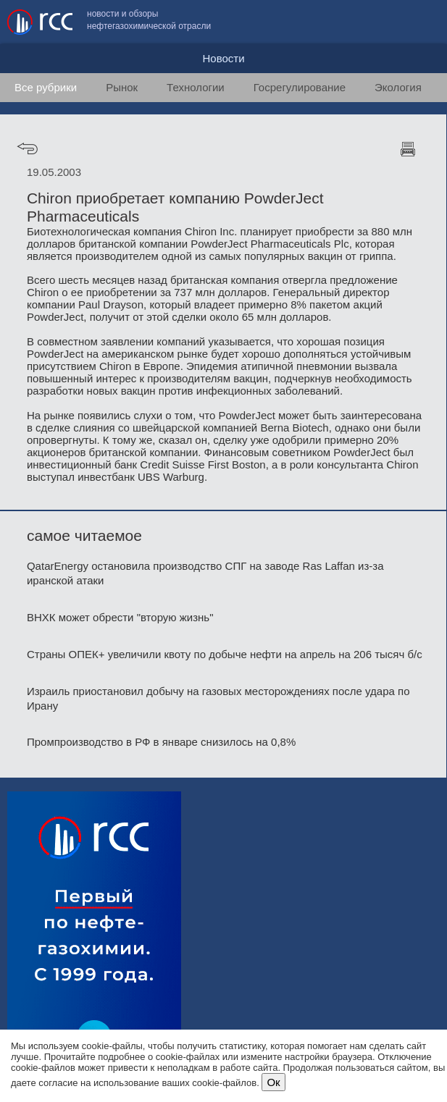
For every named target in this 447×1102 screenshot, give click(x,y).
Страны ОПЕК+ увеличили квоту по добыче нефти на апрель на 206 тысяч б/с (224, 654)
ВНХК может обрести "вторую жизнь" (120, 617)
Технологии (196, 87)
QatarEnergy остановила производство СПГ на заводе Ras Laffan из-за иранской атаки (205, 573)
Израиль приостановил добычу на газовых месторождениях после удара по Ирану (218, 698)
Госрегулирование (300, 87)
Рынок (122, 87)
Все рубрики (45, 87)
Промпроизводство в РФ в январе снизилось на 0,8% (161, 742)
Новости (223, 58)
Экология (398, 87)
